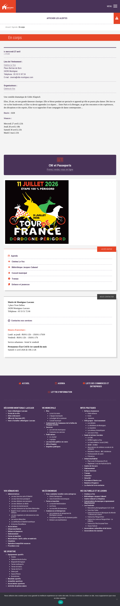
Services (49, 427)
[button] (112, 6)
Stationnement (89, 468)
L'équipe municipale (56, 416)
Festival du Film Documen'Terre (98, 523)
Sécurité (87, 478)
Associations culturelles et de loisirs (97, 528)
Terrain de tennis (16, 567)
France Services (90, 471)
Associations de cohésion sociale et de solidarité (100, 448)
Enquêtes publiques (53, 447)
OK (60, 602)
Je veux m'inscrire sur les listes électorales (25, 508)
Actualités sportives (15, 581)
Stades (13, 557)
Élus (47, 411)
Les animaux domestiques (96, 430)
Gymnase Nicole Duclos (19, 559)
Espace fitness (16, 574)
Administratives (13, 494)
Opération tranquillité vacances (19, 543)
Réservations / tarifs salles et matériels (22, 539)
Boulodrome (15, 576)
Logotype (52, 439)
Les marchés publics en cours (57, 442)
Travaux (87, 473)
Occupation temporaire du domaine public (63, 517)
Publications (50, 434)
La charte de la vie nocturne (94, 485)
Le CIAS (90, 438)
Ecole (89, 416)
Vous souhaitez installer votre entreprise (61, 494)
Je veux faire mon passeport (20, 499)
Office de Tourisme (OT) (16, 418)
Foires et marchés (14, 536)
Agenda (14, 27)
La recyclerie (92, 428)
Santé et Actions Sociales (93, 435)
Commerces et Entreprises (55, 511)
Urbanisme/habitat (90, 459)
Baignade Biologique (18, 562)
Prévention (91, 456)
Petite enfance (92, 413)
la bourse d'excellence (18, 524)
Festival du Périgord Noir (96, 517)
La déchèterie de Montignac (97, 425)
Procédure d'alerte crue (92, 480)
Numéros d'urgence (91, 483)
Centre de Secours (91, 466)
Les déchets (91, 423)
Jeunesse (91, 418)
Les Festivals (89, 505)
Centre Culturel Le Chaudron (94, 499)
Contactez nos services (57, 432)
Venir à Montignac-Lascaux (17, 411)
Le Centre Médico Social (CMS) (98, 442)
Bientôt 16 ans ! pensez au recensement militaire (24, 512)
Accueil (8, 27)
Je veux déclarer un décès (19, 504)
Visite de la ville (14, 413)
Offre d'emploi (51, 444)
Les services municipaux (57, 430)
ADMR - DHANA (92, 445)
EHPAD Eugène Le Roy (95, 440)
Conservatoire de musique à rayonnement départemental (99, 502)
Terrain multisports (17, 564)
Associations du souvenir (93, 531)
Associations (12, 526)
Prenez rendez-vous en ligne (60, 169)
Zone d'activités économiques (59, 499)
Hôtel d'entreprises (55, 496)
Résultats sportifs (14, 579)
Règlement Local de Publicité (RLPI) (99, 463)
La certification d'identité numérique (23, 522)
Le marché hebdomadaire (57, 504)
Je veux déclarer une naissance (21, 501)
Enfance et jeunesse (91, 411)
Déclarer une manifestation (58, 520)
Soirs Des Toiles (93, 510)
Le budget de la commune (57, 418)
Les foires (52, 506)
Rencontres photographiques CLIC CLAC (101, 508)
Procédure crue (13, 546)
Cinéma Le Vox (10, 65)
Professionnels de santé (95, 454)
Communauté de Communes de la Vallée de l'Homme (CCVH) (61, 424)
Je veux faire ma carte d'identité (21, 496)
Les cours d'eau (93, 433)
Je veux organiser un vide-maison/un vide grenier (25, 516)
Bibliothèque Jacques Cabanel (95, 496)
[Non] (117, 599)
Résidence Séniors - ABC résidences (99, 451)
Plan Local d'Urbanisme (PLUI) (97, 461)
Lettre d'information (61, 392)
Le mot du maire (54, 413)
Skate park (14, 571)
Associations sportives (16, 583)
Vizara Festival (92, 526)
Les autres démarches (18, 519)
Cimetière (87, 476)
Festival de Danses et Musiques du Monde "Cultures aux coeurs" (102, 513)
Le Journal (52, 437)
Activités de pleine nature (17, 586)
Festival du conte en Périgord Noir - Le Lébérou (100, 520)
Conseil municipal (55, 421)
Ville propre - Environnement (94, 421)
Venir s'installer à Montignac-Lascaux (21, 421)
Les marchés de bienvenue (58, 508)
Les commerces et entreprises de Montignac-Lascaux (60, 514)
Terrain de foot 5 (16, 569)
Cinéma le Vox (9, 88)
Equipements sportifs (15, 554)
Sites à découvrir (14, 416)
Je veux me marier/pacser (19, 506)
